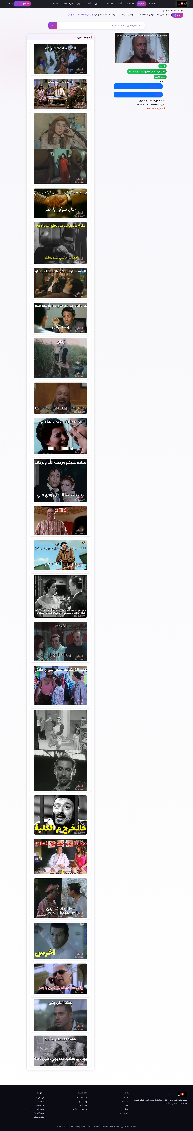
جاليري (80, 4)
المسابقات (83, 1105)
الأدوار (127, 1109)
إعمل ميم (83, 1101)
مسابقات (130, 4)
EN (9, 3)
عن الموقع (68, 4)
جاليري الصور (124, 1113)
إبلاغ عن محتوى (38, 1117)
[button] (160, 77)
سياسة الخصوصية (37, 1109)
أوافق (177, 15)
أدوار (89, 4)
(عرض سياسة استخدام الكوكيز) (81, 14)
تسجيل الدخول (22, 3)
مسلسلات (109, 4)
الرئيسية (152, 4)
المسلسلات (125, 1101)
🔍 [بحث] (52, 25)
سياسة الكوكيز (38, 1113)
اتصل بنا (56, 4)
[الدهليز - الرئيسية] (182, 4)
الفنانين (126, 1105)
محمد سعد (155, 86)
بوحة (158, 95)
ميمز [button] (141, 4)
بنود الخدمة (40, 1105)
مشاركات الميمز (81, 1097)
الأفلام (126, 1097)
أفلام (120, 4)
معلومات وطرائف (80, 1109)
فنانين (98, 4)
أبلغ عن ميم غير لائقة (155, 109)
